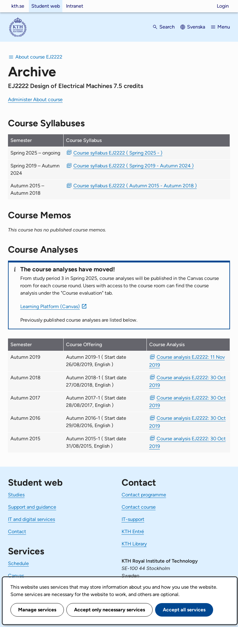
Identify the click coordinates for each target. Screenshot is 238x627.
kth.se (17, 6)
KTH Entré (133, 531)
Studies (16, 495)
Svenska (196, 27)
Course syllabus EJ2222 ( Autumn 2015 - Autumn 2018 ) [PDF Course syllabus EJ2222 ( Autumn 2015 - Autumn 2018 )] (135, 186)
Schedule (18, 563)
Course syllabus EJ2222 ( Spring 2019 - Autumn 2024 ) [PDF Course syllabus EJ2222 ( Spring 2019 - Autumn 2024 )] (133, 166)
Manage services (37, 610)
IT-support (133, 519)
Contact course (139, 507)
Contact (17, 531)
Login (223, 6)
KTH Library (134, 544)
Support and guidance (32, 507)
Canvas (16, 576)
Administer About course (35, 99)
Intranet (74, 6)
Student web (45, 6)
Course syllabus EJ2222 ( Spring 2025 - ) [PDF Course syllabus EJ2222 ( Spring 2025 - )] (117, 153)
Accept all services (184, 610)
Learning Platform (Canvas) (50, 306)
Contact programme (144, 495)
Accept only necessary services (109, 610)
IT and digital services (31, 519)
